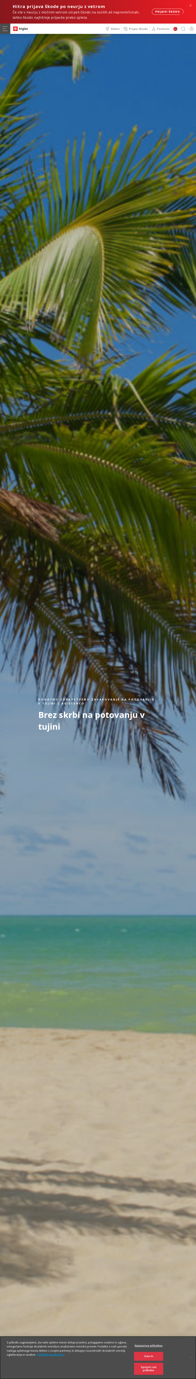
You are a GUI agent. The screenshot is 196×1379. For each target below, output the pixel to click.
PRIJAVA (191, 28)
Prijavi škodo (167, 11)
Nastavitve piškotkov (149, 1351)
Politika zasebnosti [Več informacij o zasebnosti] (50, 1360)
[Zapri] (191, 1363)
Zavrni (148, 1361)
